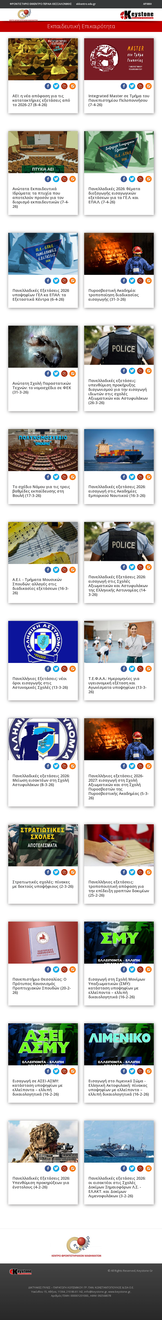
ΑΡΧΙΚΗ (147, 4)
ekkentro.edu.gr (86, 4)
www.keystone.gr (119, 1292)
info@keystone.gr (95, 1292)
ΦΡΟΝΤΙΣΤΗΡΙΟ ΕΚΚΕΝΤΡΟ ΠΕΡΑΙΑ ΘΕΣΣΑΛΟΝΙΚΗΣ (41, 4)
